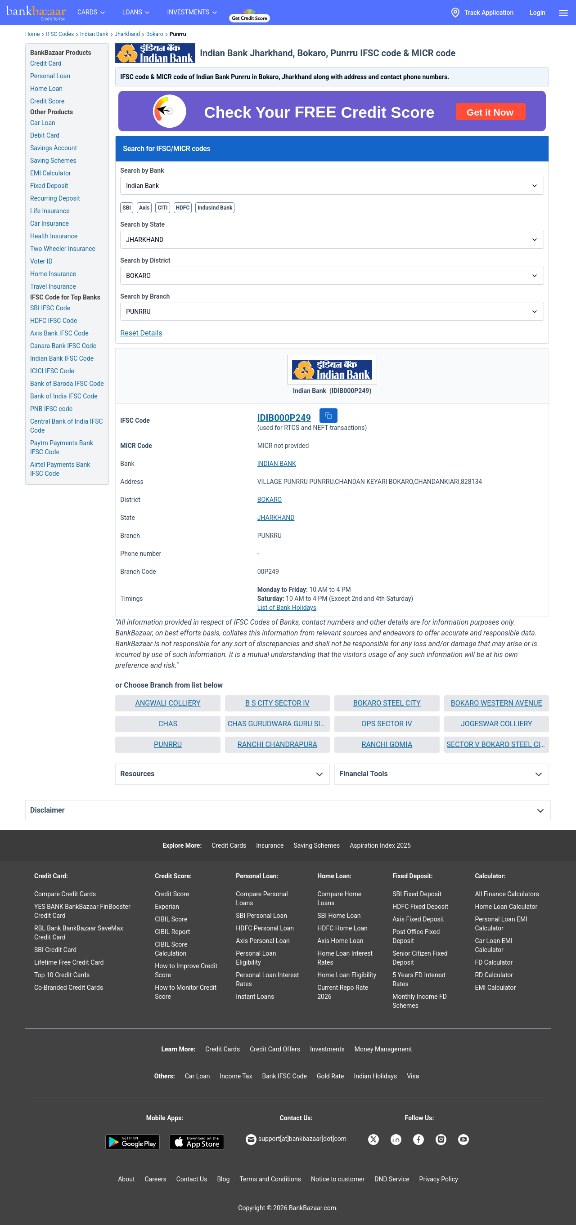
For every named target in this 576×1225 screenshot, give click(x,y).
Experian (167, 906)
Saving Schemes (53, 160)
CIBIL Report (172, 931)
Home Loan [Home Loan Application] (46, 88)
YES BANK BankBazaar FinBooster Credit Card (82, 911)
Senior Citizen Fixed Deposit (419, 958)
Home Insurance (53, 273)
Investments (327, 1049)
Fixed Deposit (49, 185)
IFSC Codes (60, 34)
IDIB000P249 (284, 417)
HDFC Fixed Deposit (420, 906)
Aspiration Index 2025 (380, 845)
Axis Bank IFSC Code (59, 333)
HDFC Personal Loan (265, 928)
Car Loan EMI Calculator (493, 945)
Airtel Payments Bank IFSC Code (60, 469)
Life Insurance (50, 211)
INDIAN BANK (276, 463)
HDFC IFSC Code (53, 320)
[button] (329, 415)
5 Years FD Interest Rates (419, 979)
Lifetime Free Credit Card (69, 962)
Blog (223, 1179)
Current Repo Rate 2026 (342, 992)
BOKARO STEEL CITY (387, 703)
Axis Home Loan (340, 940)
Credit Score (172, 894)
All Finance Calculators (507, 894)
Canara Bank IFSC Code (63, 345)
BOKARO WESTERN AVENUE (496, 703)
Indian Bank (94, 34)
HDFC (183, 208)
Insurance (270, 845)
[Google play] (132, 1142)
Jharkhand (127, 34)
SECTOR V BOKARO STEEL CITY (496, 744)
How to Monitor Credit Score (185, 992)
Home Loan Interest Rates (345, 958)
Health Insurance (53, 236)
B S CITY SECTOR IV (277, 703)
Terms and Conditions (270, 1179)
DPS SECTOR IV (387, 724)
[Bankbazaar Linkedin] (397, 1139)
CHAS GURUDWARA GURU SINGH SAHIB (277, 724)
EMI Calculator (50, 173)
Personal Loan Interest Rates (267, 979)
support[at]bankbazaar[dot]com (296, 1139)
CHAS (167, 724)
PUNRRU (168, 744)
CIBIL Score (171, 919)
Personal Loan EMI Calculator (501, 924)
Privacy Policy (438, 1179)
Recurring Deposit (55, 198)
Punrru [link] (178, 34)
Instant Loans (255, 996)
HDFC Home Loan (342, 928)
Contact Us (191, 1179)
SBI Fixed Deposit (416, 894)
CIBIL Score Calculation (171, 949)
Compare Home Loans (339, 898)
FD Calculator (494, 962)
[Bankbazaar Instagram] (442, 1139)
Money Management (383, 1049)
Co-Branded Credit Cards (68, 987)
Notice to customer (337, 1179)
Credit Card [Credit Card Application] (46, 63)
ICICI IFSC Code (52, 371)
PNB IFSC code (51, 408)
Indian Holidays (375, 1076)
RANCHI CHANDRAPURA (277, 744)
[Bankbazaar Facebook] (419, 1139)
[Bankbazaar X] (374, 1139)
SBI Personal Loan (261, 915)
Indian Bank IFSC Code (62, 358)
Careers (155, 1179)
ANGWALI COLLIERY (167, 703)
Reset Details (141, 333)
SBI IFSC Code (50, 308)
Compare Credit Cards (65, 894)
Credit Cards (229, 845)
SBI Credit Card (55, 949)
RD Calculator (494, 975)
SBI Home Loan (338, 915)
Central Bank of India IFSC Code (66, 426)
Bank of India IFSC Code (64, 396)
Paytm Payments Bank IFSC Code (61, 447)
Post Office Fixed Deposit (416, 936)
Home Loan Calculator (506, 906)
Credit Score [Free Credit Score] (47, 101)
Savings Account (53, 148)
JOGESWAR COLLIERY (496, 724)
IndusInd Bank (215, 208)
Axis (144, 208)
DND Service (391, 1179)
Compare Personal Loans (262, 898)
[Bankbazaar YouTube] (464, 1139)
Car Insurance (49, 223)
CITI (162, 208)
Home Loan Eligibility (346, 975)
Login (537, 12)
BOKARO (269, 499)
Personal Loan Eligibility (256, 958)
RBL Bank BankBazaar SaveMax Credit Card (78, 933)
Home (32, 34)
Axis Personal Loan (262, 940)
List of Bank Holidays (286, 607)
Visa (413, 1076)
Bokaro (154, 34)
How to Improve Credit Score (186, 970)
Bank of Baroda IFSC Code (67, 383)
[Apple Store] (197, 1142)
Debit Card (44, 135)
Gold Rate (330, 1076)
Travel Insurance (53, 286)
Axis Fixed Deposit (418, 919)
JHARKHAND (276, 517)
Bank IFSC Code (284, 1076)
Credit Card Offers (275, 1049)
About (126, 1179)
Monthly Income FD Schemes (419, 1001)
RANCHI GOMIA (387, 744)
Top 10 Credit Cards (62, 975)
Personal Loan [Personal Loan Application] (50, 76)
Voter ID (41, 261)
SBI (126, 208)
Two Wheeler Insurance (62, 248)
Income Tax (236, 1076)
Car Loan (42, 122)
